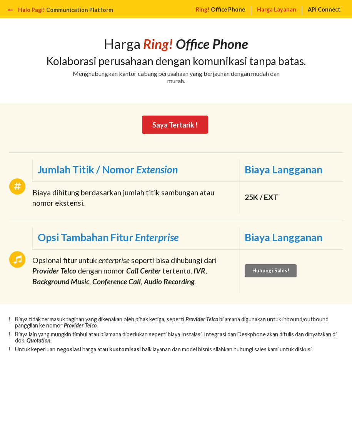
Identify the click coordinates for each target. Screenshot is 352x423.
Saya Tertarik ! (175, 125)
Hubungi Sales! (270, 270)
